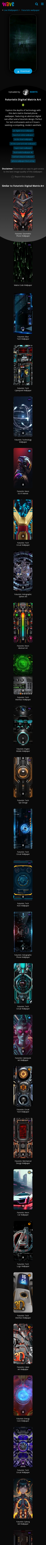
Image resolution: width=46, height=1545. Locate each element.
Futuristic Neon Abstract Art (23, 647)
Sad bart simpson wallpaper (23, 157)
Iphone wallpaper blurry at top (23, 161)
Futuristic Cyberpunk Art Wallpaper (23, 1059)
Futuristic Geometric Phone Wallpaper (23, 234)
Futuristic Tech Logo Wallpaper (23, 1265)
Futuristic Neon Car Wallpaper (23, 1213)
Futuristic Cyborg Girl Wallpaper (23, 1522)
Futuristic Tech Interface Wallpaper (23, 698)
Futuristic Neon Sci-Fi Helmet (23, 492)
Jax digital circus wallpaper (23, 131)
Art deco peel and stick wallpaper (23, 144)
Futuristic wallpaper (30, 10)
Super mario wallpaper (23, 148)
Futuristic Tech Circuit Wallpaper (23, 544)
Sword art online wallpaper (23, 135)
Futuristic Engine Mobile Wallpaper (23, 750)
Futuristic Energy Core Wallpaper (23, 1419)
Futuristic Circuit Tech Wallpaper (23, 1110)
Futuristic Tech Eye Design (23, 801)
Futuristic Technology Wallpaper (23, 441)
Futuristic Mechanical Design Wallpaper (23, 1162)
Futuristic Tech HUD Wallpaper (23, 904)
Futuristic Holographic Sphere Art (23, 595)
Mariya (30, 92)
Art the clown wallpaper (23, 139)
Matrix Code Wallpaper (23, 285)
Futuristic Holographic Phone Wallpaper (23, 956)
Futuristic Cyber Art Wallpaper (23, 1368)
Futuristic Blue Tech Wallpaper (23, 338)
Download (23, 71)
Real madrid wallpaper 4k (23, 152)
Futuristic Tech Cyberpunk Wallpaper (23, 389)
